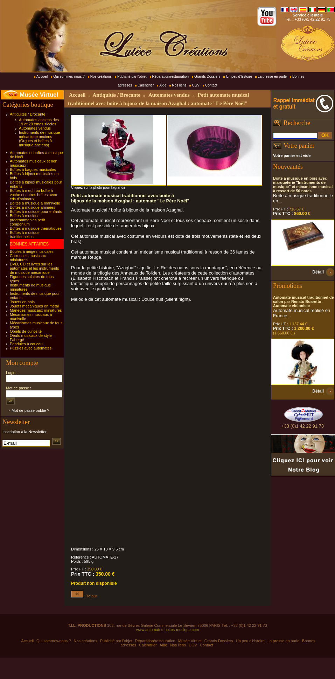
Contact (211, 85)
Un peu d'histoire (239, 76)
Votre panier (299, 145)
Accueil (42, 76)
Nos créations (101, 76)
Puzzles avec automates (30, 348)
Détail (318, 272)
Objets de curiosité (26, 331)
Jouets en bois (22, 302)
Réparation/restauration (170, 76)
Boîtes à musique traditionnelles (25, 234)
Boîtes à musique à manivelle (35, 203)
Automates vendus (35, 128)
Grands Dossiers (207, 76)
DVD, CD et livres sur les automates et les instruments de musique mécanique (34, 268)
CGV (196, 85)
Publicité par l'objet (132, 76)
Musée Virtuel (39, 94)
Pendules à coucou (26, 344)
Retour (84, 596)
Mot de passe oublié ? (30, 410)
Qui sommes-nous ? (68, 76)
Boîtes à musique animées (32, 207)
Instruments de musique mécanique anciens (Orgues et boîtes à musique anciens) (39, 138)
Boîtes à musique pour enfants (36, 211)
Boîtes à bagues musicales (33, 169)
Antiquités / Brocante (28, 114)
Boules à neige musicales (32, 251)
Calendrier (146, 85)
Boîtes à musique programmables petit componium (27, 220)
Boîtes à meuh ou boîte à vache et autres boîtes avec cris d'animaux (33, 194)
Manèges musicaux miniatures (36, 310)
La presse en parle (272, 76)
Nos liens (179, 85)
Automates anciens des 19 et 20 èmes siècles (39, 122)
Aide (162, 85)
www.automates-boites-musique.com (167, 630)
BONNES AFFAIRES (29, 244)
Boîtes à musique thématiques (36, 228)
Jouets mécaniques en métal (34, 306)
